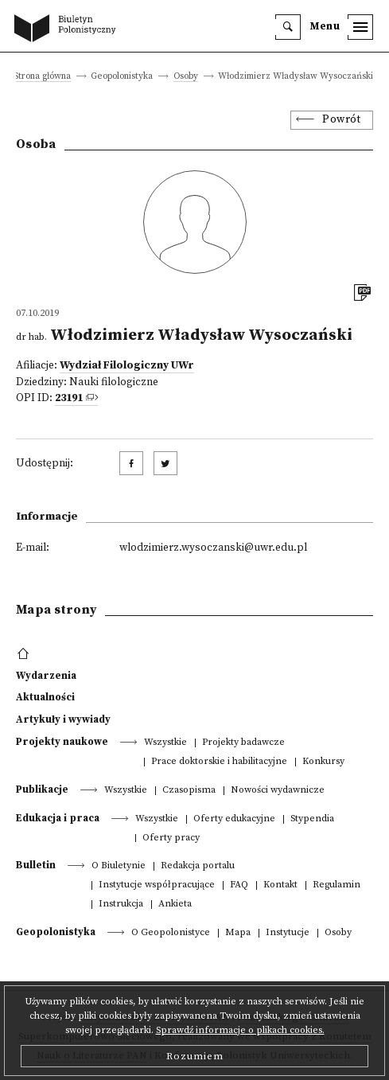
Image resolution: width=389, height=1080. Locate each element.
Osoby (185, 77)
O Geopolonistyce (170, 933)
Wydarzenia (46, 675)
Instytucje (287, 933)
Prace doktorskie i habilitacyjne (219, 762)
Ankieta (175, 904)
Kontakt (280, 885)
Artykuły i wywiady (63, 719)
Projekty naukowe (62, 741)
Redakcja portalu (198, 866)
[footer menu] (25, 654)
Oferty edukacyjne (234, 819)
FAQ (239, 885)
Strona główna (42, 77)
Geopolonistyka (55, 932)
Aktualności (45, 697)
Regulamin (336, 885)
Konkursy (323, 762)
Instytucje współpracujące (157, 885)
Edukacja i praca (57, 818)
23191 (69, 398)
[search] (288, 27)
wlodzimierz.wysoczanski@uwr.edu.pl (213, 548)
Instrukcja (121, 904)
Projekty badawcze (243, 743)
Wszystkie (165, 743)
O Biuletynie (118, 866)
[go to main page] (68, 29)
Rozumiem (195, 1056)
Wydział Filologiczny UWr (127, 365)
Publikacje (42, 789)
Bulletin (36, 865)
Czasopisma (189, 790)
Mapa (238, 933)
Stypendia (312, 819)
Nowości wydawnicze (278, 790)
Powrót (341, 120)
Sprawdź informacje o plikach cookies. (240, 1030)
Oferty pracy (171, 838)
